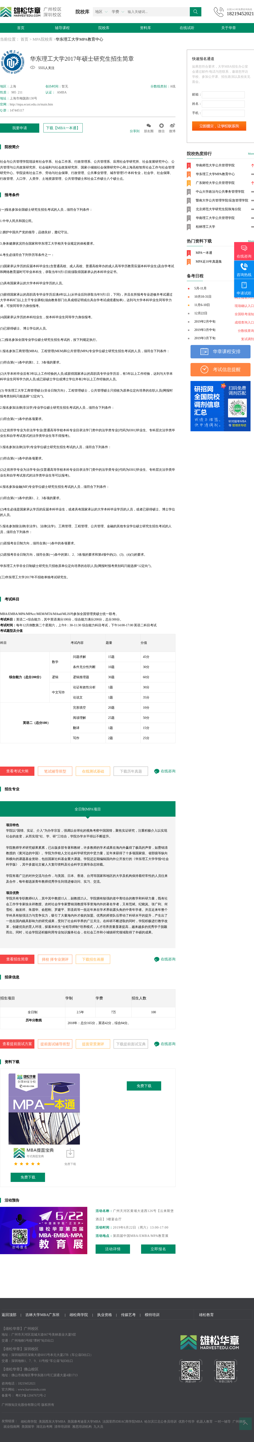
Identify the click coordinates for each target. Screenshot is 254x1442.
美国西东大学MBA (52, 1421)
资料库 (145, 28)
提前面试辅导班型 (55, 1044)
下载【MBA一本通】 (63, 128)
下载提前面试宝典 (131, 1044)
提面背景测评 (93, 1044)
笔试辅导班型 (55, 771)
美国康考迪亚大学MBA (84, 1421)
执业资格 (104, 1315)
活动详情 (113, 1249)
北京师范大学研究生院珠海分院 (218, 209)
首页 (20, 28)
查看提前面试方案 (17, 1044)
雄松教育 (206, 1315)
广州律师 (239, 1421)
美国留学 (27, 1426)
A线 (172, 86)
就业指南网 (11, 1426)
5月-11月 (200, 288)
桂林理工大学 (205, 226)
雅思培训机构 (82, 1426)
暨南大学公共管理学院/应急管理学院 (222, 200)
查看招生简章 (17, 959)
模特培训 (152, 1315)
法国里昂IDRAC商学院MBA (122, 1421)
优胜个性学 (186, 1421)
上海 (13, 86)
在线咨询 (164, 771)
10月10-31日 (203, 296)
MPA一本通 (204, 253)
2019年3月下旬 (204, 338)
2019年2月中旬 (204, 321)
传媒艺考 (128, 1315)
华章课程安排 (227, 351)
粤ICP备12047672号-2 (30, 1395)
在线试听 (187, 28)
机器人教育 (205, 1421)
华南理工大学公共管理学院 (215, 218)
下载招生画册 (93, 959)
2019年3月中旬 (204, 330)
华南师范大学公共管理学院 (215, 165)
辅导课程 (62, 28)
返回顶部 (9, 1315)
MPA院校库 (42, 39)
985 (13, 92)
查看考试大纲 (17, 771)
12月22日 (200, 313)
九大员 (98, 1426)
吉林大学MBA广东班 (42, 1315)
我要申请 (19, 128)
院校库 (103, 28)
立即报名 (158, 1249)
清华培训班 (62, 1426)
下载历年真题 (131, 771)
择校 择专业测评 (55, 959)
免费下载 (28, 1177)
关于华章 (228, 28)
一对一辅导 (223, 1421)
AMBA (61, 92)
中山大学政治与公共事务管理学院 (220, 191)
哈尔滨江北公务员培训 (160, 1421)
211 (20, 92)
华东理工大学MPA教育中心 (79, 39)
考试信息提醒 (227, 369)
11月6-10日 (202, 305)
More (251, 153)
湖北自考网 (44, 1426)
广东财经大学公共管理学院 (215, 183)
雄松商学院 (79, 1315)
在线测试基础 (93, 771)
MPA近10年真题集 (209, 261)
